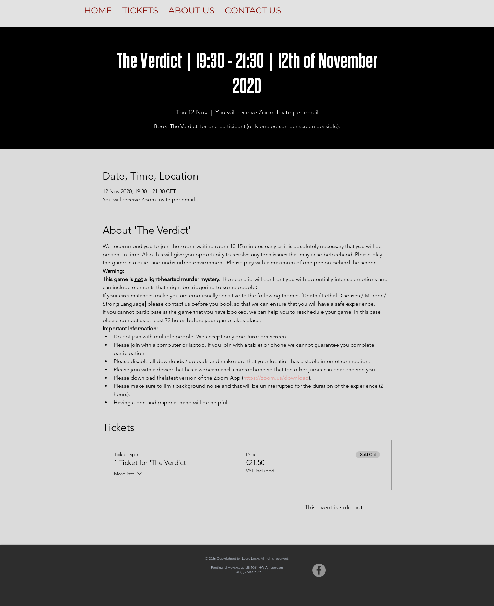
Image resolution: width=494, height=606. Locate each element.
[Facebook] (319, 570)
